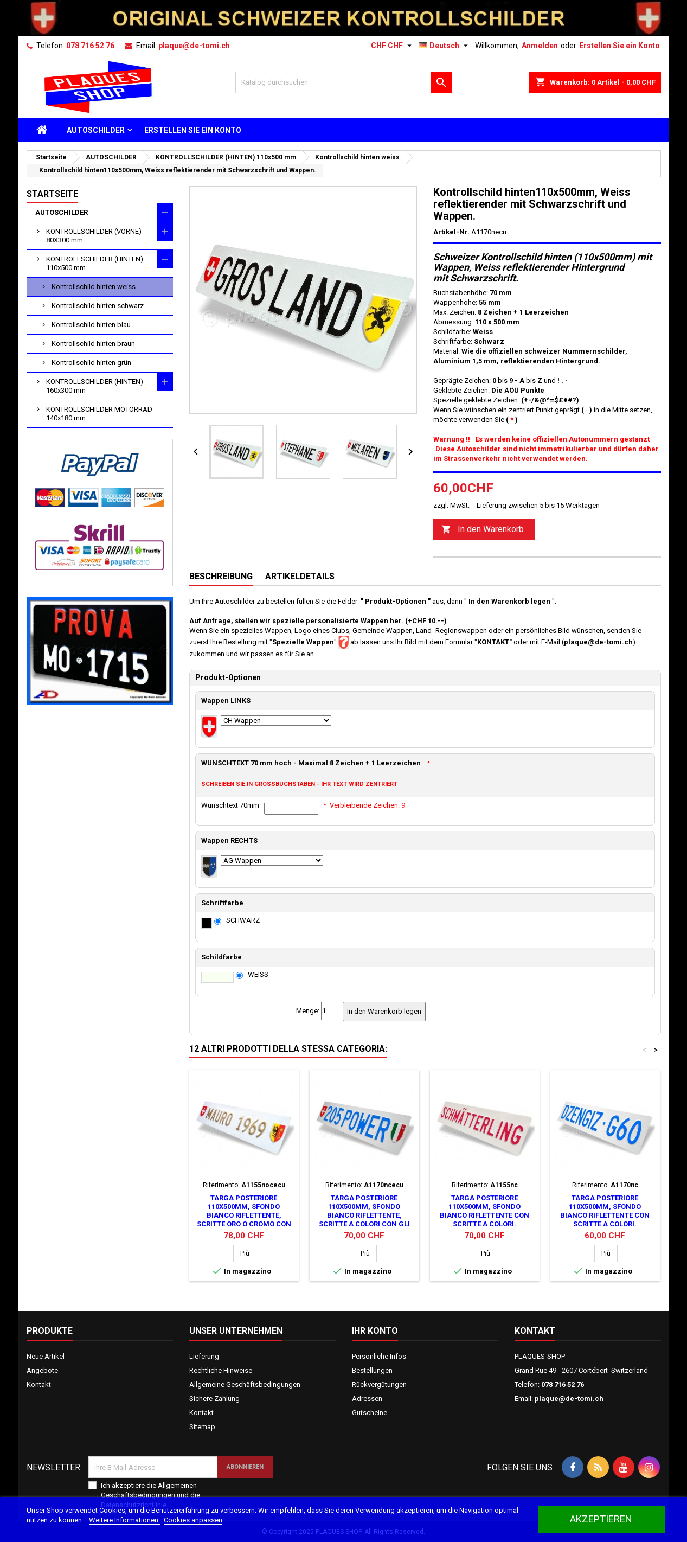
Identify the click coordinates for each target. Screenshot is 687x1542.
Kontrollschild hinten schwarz (98, 306)
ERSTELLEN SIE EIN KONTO (192, 130)
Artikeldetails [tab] (300, 576)
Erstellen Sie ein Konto (619, 45)
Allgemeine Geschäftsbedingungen (244, 1384)
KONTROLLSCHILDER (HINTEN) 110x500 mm (94, 263)
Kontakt (39, 1384)
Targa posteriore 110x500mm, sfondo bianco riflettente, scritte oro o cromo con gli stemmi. (244, 1215)
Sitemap (202, 1427)
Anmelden (540, 45)
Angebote (42, 1370)
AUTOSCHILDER (96, 130)
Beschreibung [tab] (221, 576)
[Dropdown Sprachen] (445, 45)
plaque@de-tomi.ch (194, 45)
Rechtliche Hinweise (220, 1370)
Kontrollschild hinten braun (93, 344)
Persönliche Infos (379, 1356)
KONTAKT (493, 642)
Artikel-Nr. (451, 232)
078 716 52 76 (90, 45)
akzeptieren (601, 1519)
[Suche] (343, 82)
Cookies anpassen (193, 1520)
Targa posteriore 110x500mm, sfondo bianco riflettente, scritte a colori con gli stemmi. (364, 1215)
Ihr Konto (375, 1331)
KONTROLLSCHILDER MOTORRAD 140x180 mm (99, 413)
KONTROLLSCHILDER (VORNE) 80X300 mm (94, 235)
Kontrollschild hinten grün (91, 363)
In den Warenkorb (482, 529)
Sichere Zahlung (214, 1398)
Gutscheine (369, 1413)
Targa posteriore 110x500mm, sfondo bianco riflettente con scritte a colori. (484, 1211)
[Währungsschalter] (392, 45)
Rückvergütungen (379, 1384)
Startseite (52, 194)
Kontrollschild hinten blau (91, 325)
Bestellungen (372, 1370)
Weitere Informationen (124, 1520)
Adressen (367, 1398)
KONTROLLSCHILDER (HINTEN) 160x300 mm (94, 385)
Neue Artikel (46, 1356)
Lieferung (204, 1356)
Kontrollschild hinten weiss (94, 287)
